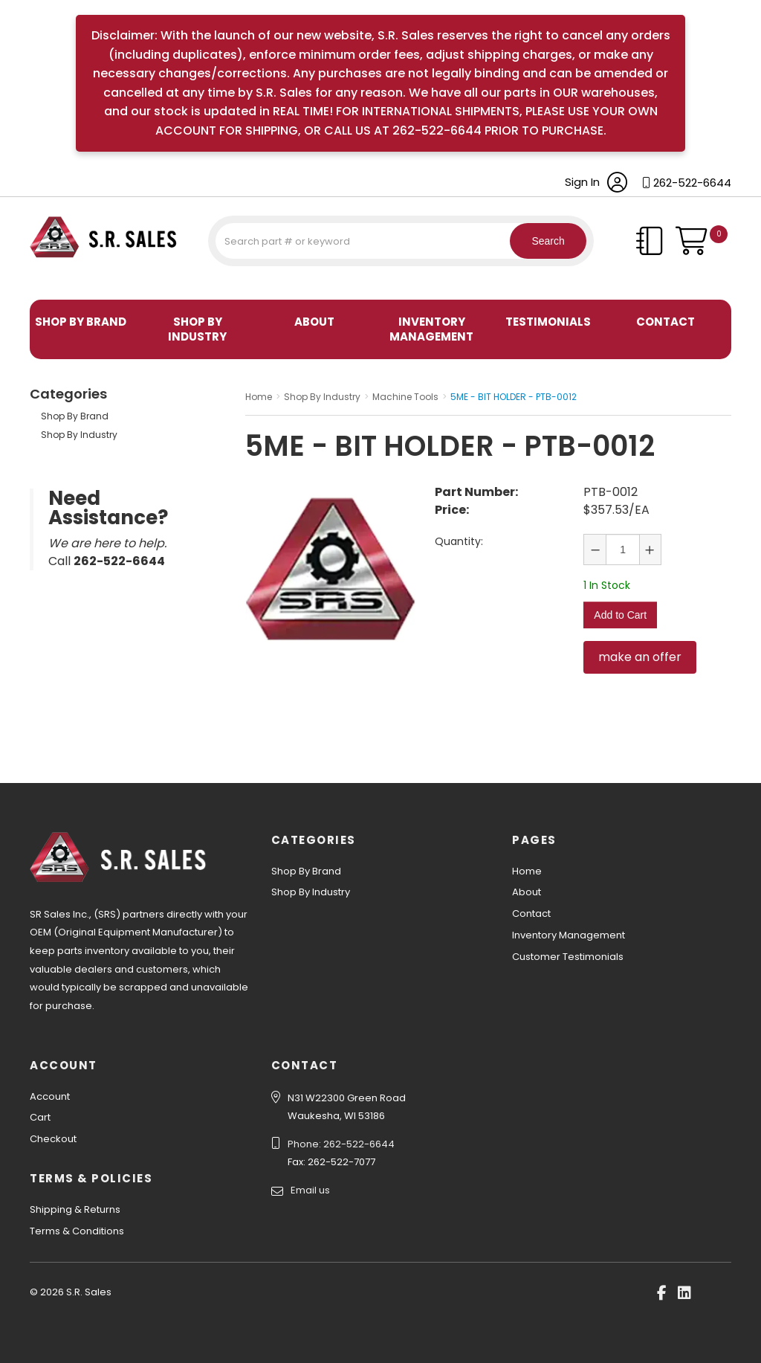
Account (50, 1096)
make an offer (639, 651)
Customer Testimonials (568, 957)
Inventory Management (431, 329)
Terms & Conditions (77, 1231)
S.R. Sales (56, 281)
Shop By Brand (80, 321)
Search (541, 241)
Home (527, 871)
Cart (40, 1117)
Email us (310, 1190)
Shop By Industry (197, 329)
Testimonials (548, 321)
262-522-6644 (692, 182)
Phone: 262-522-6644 (341, 1144)
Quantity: (459, 541)
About (314, 321)
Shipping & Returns (75, 1209)
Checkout (53, 1139)
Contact (665, 321)
